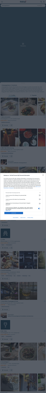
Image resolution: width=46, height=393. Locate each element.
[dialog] (23, 196)
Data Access (22, 217)
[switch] (39, 195)
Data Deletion (15, 217)
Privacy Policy (30, 217)
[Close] (43, 175)
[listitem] (23, 192)
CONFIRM (13, 213)
